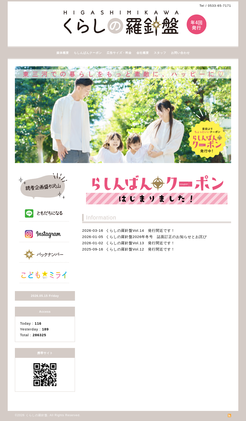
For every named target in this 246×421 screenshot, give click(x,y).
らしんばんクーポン (88, 53)
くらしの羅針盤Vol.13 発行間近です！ (140, 243)
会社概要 (142, 53)
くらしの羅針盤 (37, 415)
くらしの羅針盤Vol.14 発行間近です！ (140, 230)
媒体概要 (62, 53)
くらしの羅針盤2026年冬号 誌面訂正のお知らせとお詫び (156, 237)
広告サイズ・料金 (119, 53)
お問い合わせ (180, 53)
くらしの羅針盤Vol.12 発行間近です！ (140, 249)
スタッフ (160, 53)
